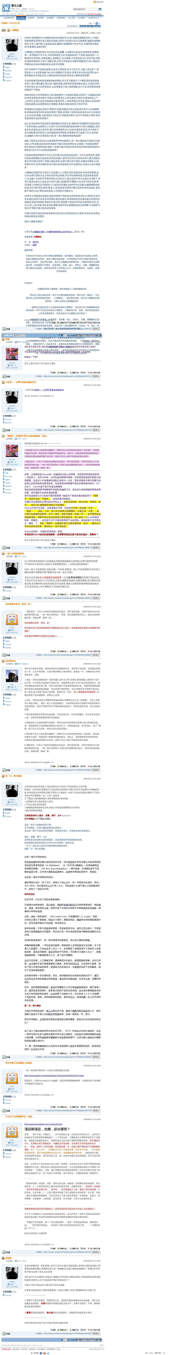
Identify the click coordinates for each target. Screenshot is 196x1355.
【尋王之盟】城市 (31, 14)
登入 (146, 1353)
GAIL (12, 628)
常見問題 (24, 1349)
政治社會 (13, 14)
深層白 (7, 67)
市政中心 (94, 18)
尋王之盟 (16, 5)
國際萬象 (21, 14)
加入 (151, 1353)
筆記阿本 (8, 71)
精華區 (30, 18)
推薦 (99, 33)
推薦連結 (61, 18)
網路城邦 (99, 2)
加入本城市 (15, 11)
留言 (8, 59)
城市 (7, 14)
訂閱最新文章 (44, 11)
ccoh (12, 685)
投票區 (40, 18)
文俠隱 (18, 9)
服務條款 (32, 1349)
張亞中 (36, 242)
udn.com (100, 1349)
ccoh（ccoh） (22, 439)
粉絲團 (35, 1353)
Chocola (31, 9)
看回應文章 (72, 26)
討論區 (21, 18)
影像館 (50, 18)
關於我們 (16, 1349)
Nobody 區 (15, 23)
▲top (101, 1345)
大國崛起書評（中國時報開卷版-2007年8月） (53, 232)
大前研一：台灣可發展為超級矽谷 (48, 390)
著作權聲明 (41, 1349)
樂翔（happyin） (23, 342)
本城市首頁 (9, 18)
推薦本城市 (24, 11)
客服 (58, 1349)
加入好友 (14, 59)
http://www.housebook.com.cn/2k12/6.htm (43, 1124)
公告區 (71, 18)
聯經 (35, 245)
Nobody (12, 54)
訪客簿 (81, 18)
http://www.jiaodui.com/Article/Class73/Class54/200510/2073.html (54, 1075)
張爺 (6, 473)
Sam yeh (8, 77)
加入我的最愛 (33, 11)
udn (3, 14)
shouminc (8, 476)
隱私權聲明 (51, 1349)
